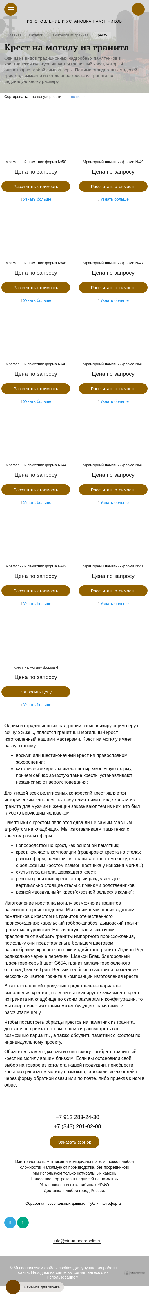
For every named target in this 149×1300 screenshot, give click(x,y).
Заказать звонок (74, 1142)
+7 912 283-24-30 (77, 1117)
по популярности (46, 96)
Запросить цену (36, 691)
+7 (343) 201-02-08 (77, 1126)
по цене (78, 96)
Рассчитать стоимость (35, 186)
